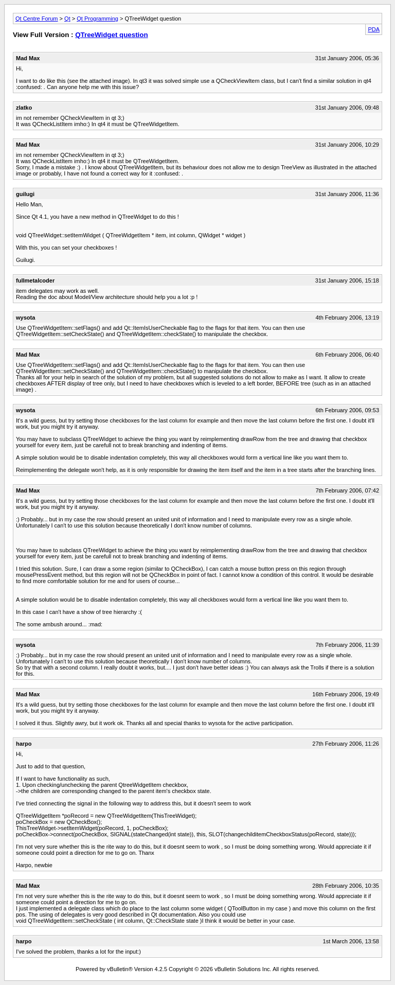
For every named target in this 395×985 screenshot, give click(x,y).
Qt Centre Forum (36, 18)
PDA (374, 29)
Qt (67, 18)
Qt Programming (97, 18)
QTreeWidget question (111, 35)
